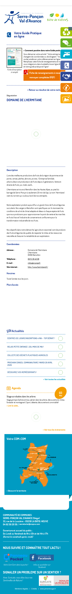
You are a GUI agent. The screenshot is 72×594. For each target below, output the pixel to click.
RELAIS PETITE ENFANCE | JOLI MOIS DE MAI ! (25, 346)
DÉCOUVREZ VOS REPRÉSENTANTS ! (22, 372)
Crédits (34, 589)
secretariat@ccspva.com (29, 524)
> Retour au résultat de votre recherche (46, 90)
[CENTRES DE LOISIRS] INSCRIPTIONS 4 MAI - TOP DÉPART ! (31, 338)
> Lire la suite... (13, 405)
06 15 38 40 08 (33, 259)
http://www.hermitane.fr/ (38, 267)
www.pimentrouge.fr (48, 589)
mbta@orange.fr (34, 263)
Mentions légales (21, 589)
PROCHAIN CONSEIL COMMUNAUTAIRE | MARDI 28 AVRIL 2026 (29, 363)
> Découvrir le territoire (16, 490)
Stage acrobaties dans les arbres (21, 396)
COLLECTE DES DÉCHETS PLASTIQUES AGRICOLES (27, 355)
